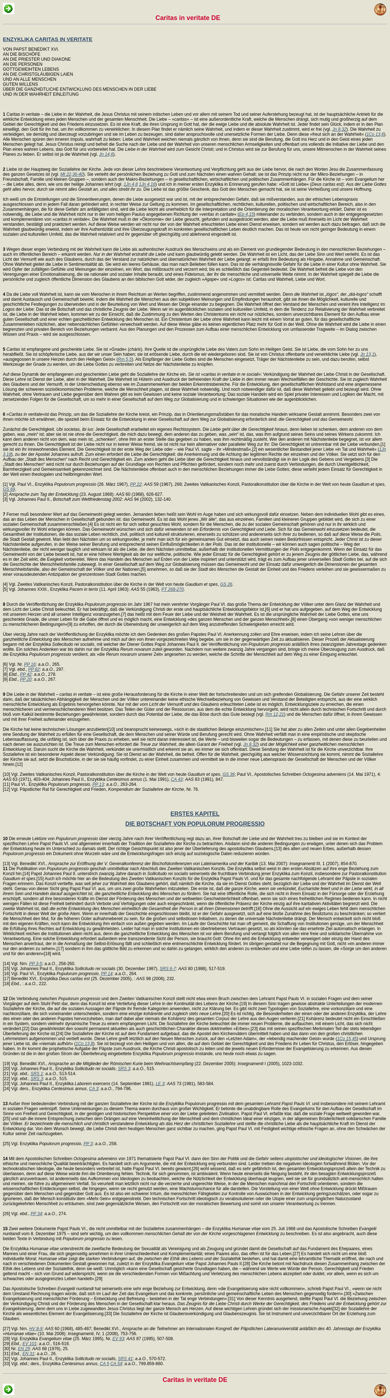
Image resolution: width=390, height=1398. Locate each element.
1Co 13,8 (84, 1043)
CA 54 (116, 1363)
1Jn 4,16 (147, 184)
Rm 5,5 (125, 359)
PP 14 (106, 973)
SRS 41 (125, 1358)
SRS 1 (36, 1073)
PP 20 (25, 679)
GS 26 (226, 584)
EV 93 (118, 1338)
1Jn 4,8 (131, 184)
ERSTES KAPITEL (195, 814)
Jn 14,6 (106, 154)
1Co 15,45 (347, 1038)
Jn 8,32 (339, 129)
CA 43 (177, 779)
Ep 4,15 (246, 214)
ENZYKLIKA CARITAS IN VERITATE (47, 39)
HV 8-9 (35, 1328)
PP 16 (29, 664)
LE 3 (160, 1083)
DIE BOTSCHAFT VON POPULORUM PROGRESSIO (194, 824)
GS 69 (9, 489)
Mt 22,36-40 (71, 174)
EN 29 (24, 1348)
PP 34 (36, 1213)
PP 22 (136, 484)
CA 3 (93, 1088)
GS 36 (229, 774)
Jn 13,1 (367, 354)
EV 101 (29, 1343)
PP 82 (34, 669)
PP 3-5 (35, 963)
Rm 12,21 (274, 714)
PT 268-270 (172, 589)
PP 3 (88, 1143)
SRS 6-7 (168, 968)
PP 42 (25, 674)
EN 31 (28, 1353)
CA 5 (104, 1363)
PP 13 (98, 784)
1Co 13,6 (375, 134)
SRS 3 (124, 1068)
